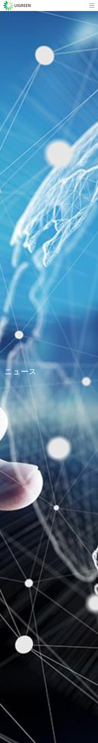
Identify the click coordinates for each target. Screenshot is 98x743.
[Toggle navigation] (92, 5)
